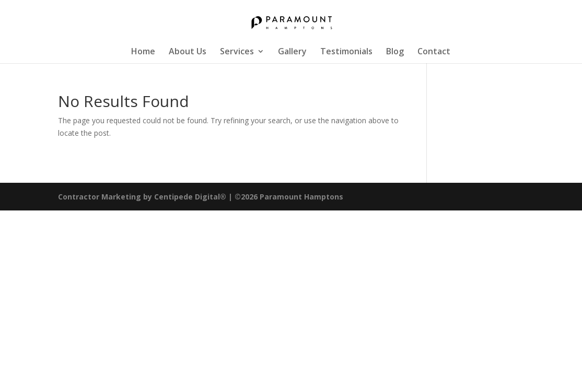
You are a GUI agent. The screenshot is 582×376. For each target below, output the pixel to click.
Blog (395, 52)
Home (143, 52)
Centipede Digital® (191, 197)
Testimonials (346, 52)
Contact (433, 52)
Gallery (292, 52)
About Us (187, 52)
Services (237, 52)
